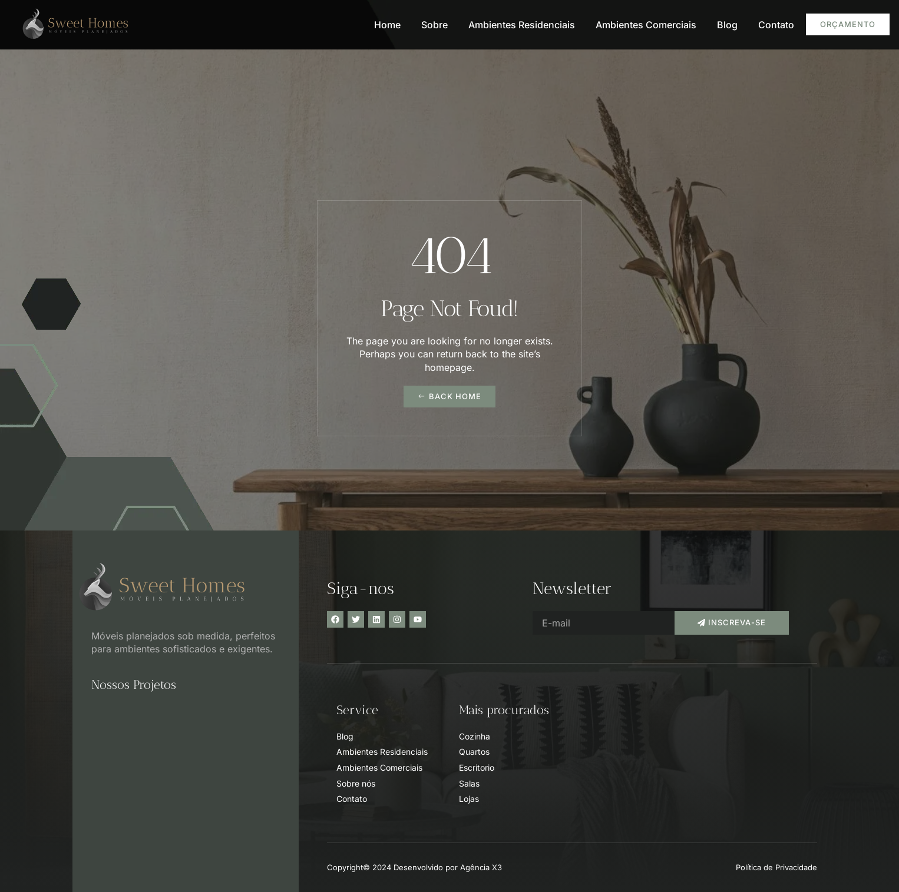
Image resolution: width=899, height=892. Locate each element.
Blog (727, 25)
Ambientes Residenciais (521, 25)
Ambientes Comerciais (646, 25)
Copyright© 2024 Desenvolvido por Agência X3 (414, 867)
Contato (776, 25)
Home (387, 25)
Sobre (434, 25)
